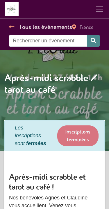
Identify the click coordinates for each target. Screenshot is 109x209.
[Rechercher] (93, 41)
